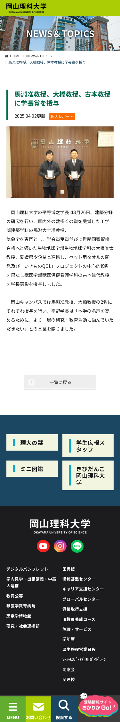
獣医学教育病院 (21, 606)
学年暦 (68, 639)
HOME (15, 55)
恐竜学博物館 (18, 616)
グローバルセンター (81, 599)
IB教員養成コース (78, 619)
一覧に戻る (60, 382)
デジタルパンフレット (27, 569)
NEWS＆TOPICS (39, 55)
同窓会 (68, 669)
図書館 (68, 569)
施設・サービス (77, 629)
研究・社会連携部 (23, 626)
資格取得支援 (74, 609)
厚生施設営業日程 (79, 649)
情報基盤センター (79, 579)
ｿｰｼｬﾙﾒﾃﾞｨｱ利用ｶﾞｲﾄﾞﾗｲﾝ (84, 659)
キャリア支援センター (83, 589)
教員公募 (14, 596)
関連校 (68, 679)
